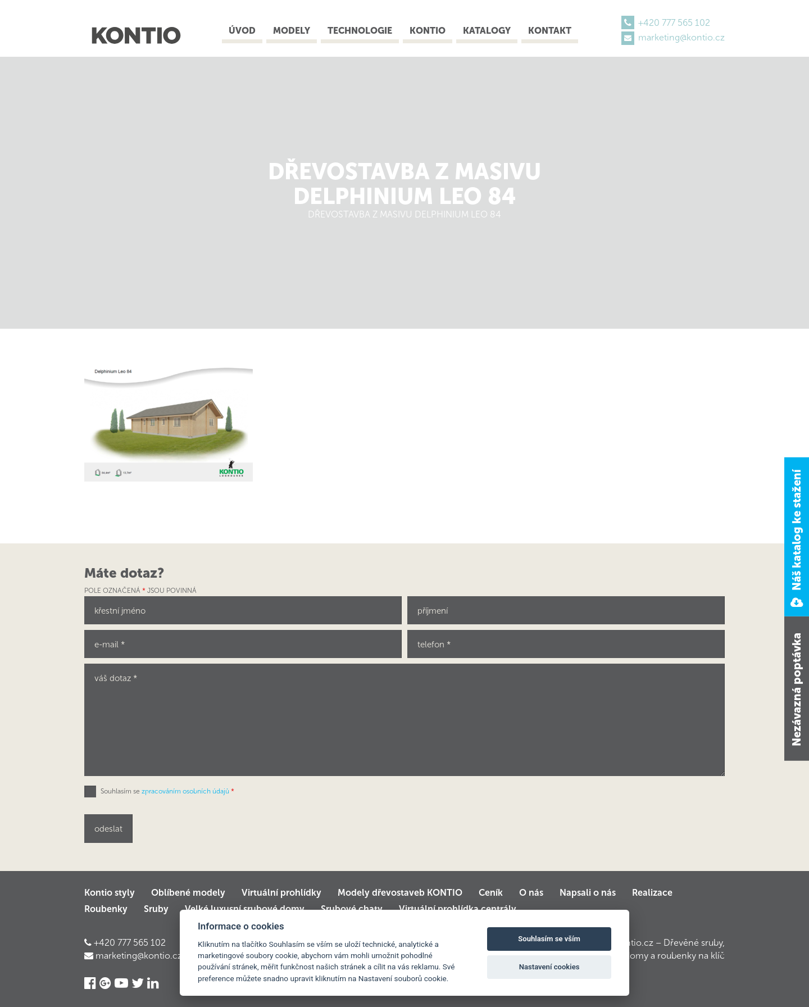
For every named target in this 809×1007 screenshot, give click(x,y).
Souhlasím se (167, 791)
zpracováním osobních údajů (185, 791)
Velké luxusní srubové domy (244, 909)
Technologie (360, 30)
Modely (291, 30)
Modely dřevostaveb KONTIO (400, 892)
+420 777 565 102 (674, 22)
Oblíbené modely (188, 892)
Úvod (242, 30)
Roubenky (106, 909)
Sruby (156, 909)
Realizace (652, 892)
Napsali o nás (588, 892)
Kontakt (549, 30)
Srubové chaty (352, 909)
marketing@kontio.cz (681, 37)
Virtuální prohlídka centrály (457, 909)
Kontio (428, 30)
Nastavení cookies (549, 967)
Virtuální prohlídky (281, 892)
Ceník (491, 892)
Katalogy (487, 30)
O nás (531, 892)
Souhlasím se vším (549, 939)
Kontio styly (109, 892)
